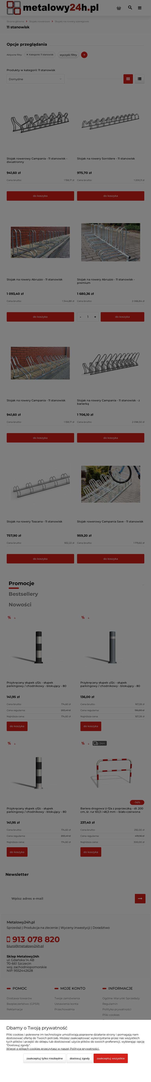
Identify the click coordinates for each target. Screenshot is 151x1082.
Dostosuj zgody (80, 1058)
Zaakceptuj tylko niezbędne (45, 1058)
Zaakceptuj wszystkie (111, 1058)
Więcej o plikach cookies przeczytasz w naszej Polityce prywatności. (52, 1048)
